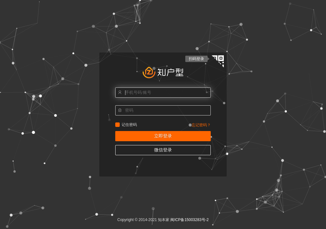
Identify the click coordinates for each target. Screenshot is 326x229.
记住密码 (117, 124)
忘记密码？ (201, 125)
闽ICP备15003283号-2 (189, 220)
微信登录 (163, 150)
